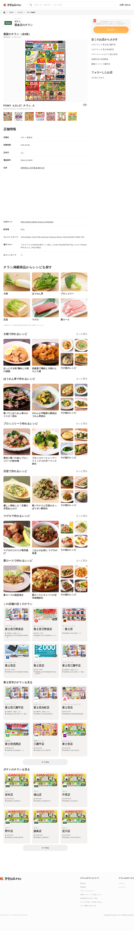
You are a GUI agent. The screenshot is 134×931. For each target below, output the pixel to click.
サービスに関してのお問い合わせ (91, 902)
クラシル (121, 883)
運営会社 (83, 883)
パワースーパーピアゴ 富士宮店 (104, 54)
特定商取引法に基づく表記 (89, 898)
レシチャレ (122, 887)
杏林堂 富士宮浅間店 (99, 59)
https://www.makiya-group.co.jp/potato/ (37, 222)
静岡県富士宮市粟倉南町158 (32, 168)
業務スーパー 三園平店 (100, 64)
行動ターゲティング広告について (91, 894)
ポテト (17, 21)
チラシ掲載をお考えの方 (88, 905)
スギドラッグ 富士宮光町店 (102, 49)
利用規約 (83, 887)
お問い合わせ (125, 5)
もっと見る (81, 334)
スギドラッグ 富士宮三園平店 (103, 45)
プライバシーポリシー (87, 891)
